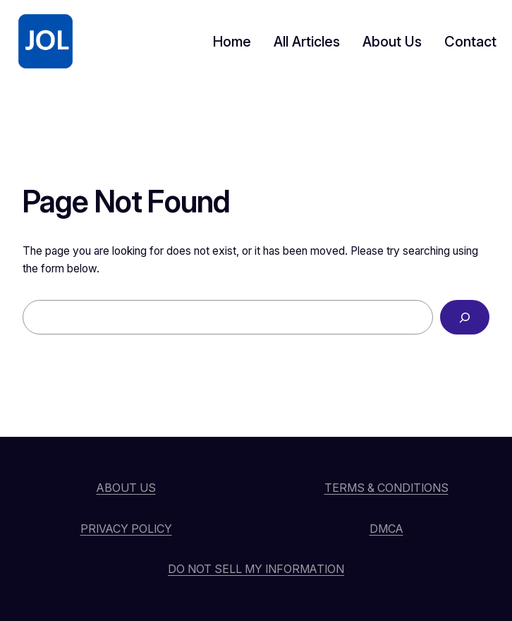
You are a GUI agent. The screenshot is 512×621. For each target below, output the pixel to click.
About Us (126, 488)
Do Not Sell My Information (256, 569)
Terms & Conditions (386, 488)
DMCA (386, 528)
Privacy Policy (126, 528)
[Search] (464, 317)
